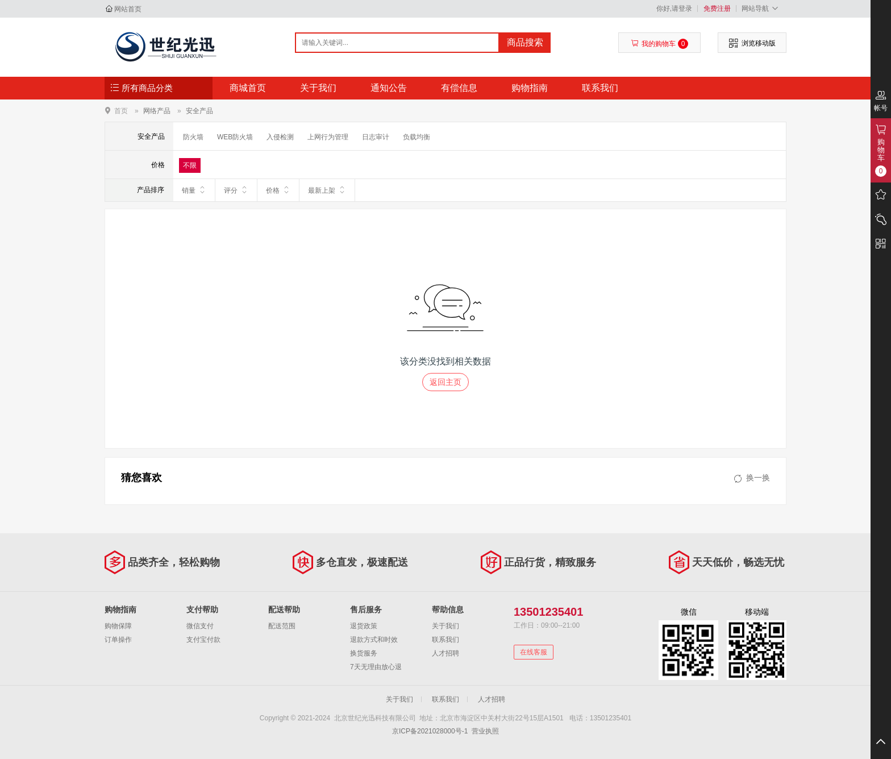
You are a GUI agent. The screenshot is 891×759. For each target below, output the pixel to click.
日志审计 (375, 137)
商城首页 (248, 88)
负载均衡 (416, 137)
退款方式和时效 (374, 640)
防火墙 (193, 137)
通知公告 (388, 88)
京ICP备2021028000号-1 (430, 731)
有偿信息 (459, 88)
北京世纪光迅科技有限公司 (165, 46)
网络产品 (156, 111)
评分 (236, 190)
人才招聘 (445, 653)
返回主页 (445, 382)
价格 (278, 190)
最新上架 (327, 190)
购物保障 (118, 626)
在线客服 (533, 652)
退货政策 (363, 626)
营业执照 (485, 731)
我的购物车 (659, 44)
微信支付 (200, 626)
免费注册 (717, 9)
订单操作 (118, 640)
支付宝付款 (203, 640)
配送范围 (281, 626)
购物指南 (529, 88)
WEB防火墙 (235, 137)
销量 (194, 190)
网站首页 (127, 9)
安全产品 (199, 111)
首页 (121, 110)
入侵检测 (280, 137)
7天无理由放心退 (376, 667)
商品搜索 (525, 42)
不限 (190, 165)
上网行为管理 (327, 137)
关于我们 (318, 88)
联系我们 (600, 88)
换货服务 (363, 653)
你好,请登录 (674, 9)
